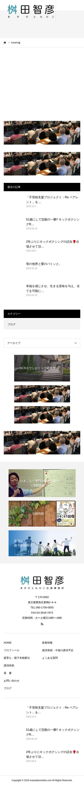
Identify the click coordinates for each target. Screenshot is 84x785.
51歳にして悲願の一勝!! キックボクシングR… (53, 222)
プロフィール (11, 650)
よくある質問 (50, 657)
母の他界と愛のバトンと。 (44, 263)
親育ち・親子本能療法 (17, 657)
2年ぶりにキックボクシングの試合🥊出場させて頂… (52, 244)
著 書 (8, 673)
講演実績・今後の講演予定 (57, 650)
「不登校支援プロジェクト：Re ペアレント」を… (52, 200)
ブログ (11, 324)
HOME (8, 642)
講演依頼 (9, 665)
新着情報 (47, 642)
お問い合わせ (11, 680)
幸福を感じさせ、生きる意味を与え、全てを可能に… (53, 288)
